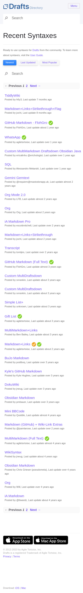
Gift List (10, 316)
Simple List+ (14, 302)
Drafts (35, 50)
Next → (35, 86)
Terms (16, 556)
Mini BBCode (15, 411)
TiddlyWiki (12, 95)
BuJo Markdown (17, 358)
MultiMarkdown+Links (21, 330)
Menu (74, 6)
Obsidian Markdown (20, 398)
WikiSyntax (13, 452)
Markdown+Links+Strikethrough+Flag (33, 109)
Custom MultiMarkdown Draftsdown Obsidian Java (43, 151)
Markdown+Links (17, 344)
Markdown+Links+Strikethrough (28, 234)
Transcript (12, 248)
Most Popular (49, 62)
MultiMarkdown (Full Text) (24, 438)
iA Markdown (14, 496)
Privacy (7, 556)
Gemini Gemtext (17, 178)
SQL (8, 164)
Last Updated (28, 62)
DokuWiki (12, 384)
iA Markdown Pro (17, 221)
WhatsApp (12, 137)
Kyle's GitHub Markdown (23, 371)
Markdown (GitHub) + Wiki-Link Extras (33, 424)
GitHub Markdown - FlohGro (26, 122)
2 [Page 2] (27, 86)
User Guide (36, 55)
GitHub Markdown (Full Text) (26, 262)
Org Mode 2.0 (15, 195)
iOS (17, 588)
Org (7, 208)
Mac (23, 588)
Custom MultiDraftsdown (23, 276)
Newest (10, 62)
